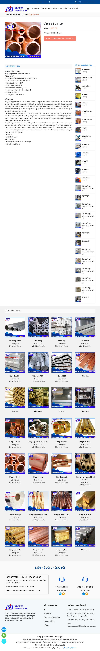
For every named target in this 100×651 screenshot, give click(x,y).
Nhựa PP (85, 103)
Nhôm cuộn (85, 550)
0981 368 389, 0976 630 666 (24, 586)
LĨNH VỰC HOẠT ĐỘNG (49, 8)
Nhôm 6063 (62, 376)
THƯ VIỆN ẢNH (65, 8)
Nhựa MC (85, 153)
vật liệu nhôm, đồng (20, 14)
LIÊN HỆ (75, 8)
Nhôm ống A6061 (15, 341)
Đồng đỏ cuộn (38, 477)
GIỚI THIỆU (35, 8)
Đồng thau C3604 (85, 442)
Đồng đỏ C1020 (14, 442)
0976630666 (56, 38)
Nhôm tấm (85, 341)
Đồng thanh (38, 411)
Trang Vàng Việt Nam (70, 648)
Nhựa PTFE (86, 69)
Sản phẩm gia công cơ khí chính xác (88, 188)
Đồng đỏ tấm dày (62, 477)
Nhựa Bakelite (87, 111)
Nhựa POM (85, 144)
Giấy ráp (85, 128)
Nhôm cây (61, 341)
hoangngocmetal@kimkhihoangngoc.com (25, 590)
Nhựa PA (85, 161)
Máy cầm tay (86, 136)
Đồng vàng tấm (61, 550)
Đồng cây (15, 411)
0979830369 (85, 590)
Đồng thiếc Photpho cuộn (38, 515)
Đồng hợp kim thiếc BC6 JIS (38, 442)
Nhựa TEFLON (87, 78)
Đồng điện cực (38, 550)
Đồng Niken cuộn (15, 515)
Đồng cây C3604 (15, 550)
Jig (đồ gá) (85, 196)
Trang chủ (8, 14)
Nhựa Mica (85, 178)
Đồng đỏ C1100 (14, 477)
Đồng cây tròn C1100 (61, 515)
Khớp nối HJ (86, 86)
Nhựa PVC (85, 169)
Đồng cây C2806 (85, 515)
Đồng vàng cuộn (61, 442)
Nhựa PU (85, 94)
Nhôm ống (38, 341)
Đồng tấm (85, 376)
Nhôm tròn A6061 (38, 376)
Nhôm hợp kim (15, 376)
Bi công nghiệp (87, 119)
